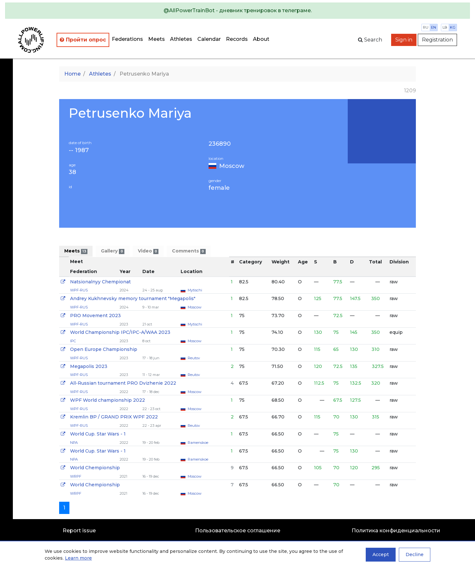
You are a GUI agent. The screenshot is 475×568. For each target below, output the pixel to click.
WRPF (75, 476)
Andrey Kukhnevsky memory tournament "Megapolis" (132, 298)
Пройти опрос (83, 40)
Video (148, 251)
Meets (156, 39)
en (433, 27)
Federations (127, 39)
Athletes (181, 39)
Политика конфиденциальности (396, 530)
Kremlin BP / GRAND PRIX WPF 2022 (114, 417)
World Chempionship (95, 468)
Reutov (194, 358)
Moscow (231, 165)
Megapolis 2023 (88, 366)
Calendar (209, 39)
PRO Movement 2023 (95, 315)
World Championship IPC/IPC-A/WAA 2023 (120, 332)
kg (452, 27)
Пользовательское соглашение (237, 530)
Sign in (403, 40)
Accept (380, 554)
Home (72, 74)
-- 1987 (79, 150)
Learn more (78, 558)
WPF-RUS (79, 290)
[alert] (237, 11)
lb (445, 27)
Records (237, 39)
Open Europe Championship (103, 349)
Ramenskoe (198, 442)
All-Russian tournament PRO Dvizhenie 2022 (123, 383)
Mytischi (195, 290)
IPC (73, 341)
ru (425, 27)
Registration (437, 40)
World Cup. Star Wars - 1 (98, 434)
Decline (415, 554)
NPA (74, 442)
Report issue (79, 530)
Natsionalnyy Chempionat (100, 282)
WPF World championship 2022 (107, 400)
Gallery (112, 251)
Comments (188, 251)
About (261, 39)
